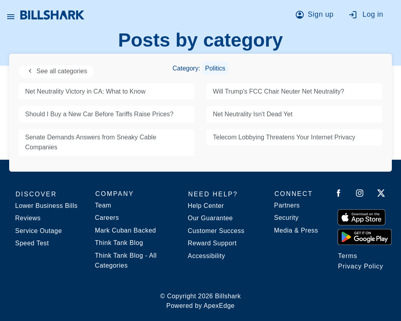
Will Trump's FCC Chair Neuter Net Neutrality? (278, 91)
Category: (201, 68)
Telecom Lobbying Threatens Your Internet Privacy (284, 137)
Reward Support (212, 243)
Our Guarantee (210, 218)
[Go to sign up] (316, 16)
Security (286, 217)
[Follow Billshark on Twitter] (381, 194)
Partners (287, 205)
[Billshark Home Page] (52, 15)
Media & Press (296, 230)
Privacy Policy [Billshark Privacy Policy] (360, 266)
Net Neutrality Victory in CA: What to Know (85, 91)
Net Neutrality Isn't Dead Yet (253, 114)
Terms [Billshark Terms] (348, 255)
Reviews (28, 218)
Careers (107, 217)
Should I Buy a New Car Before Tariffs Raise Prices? (99, 114)
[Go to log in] (369, 16)
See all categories (56, 71)
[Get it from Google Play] (364, 237)
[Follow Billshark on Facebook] (338, 194)
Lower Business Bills (46, 205)
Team (103, 205)
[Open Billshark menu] (11, 15)
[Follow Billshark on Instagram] (360, 194)
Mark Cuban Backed (125, 230)
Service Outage (38, 230)
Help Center (206, 205)
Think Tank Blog (119, 242)
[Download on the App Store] (361, 217)
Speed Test (32, 243)
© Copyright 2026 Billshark (200, 302)
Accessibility (206, 255)
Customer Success (216, 230)
